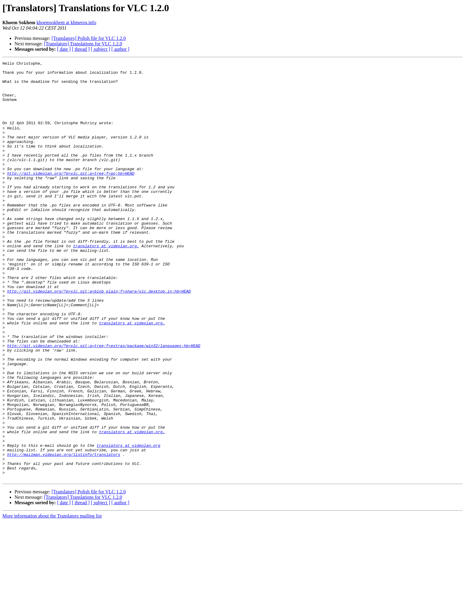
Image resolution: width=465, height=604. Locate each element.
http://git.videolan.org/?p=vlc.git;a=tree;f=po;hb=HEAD (70, 195)
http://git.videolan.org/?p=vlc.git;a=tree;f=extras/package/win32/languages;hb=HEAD (103, 402)
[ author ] (120, 49)
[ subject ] (100, 49)
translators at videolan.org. (106, 282)
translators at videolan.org (128, 521)
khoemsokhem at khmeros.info (66, 22)
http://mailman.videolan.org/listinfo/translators (63, 532)
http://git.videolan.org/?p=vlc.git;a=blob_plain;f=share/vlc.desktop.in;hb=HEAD (99, 336)
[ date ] (64, 49)
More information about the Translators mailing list (52, 598)
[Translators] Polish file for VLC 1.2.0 (89, 38)
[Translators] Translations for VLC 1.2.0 (83, 43)
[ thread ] (81, 49)
